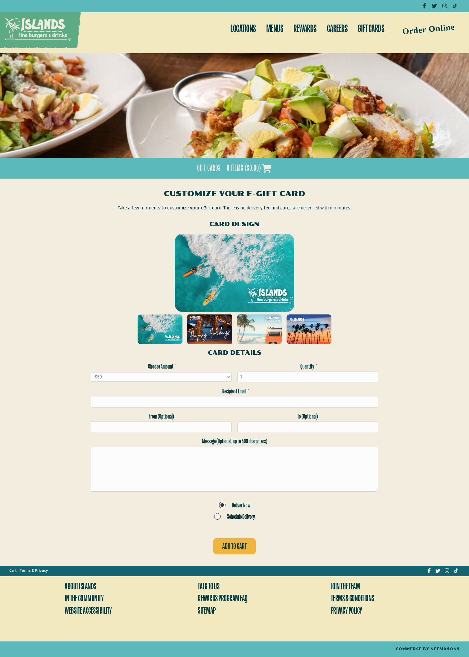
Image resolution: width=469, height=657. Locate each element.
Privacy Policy (346, 611)
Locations (243, 29)
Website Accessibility (88, 611)
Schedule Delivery (241, 517)
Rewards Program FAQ (223, 599)
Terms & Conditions (352, 599)
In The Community (84, 599)
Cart (13, 570)
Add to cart (234, 547)
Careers (337, 29)
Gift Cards (371, 29)
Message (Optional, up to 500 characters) (234, 442)
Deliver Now (241, 506)
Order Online (428, 29)
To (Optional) (307, 417)
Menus (275, 29)
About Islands (80, 587)
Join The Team (345, 587)
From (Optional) (161, 417)
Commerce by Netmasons (428, 649)
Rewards (305, 29)
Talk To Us (208, 587)
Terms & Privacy (34, 570)
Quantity (308, 367)
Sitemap (207, 611)
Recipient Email (235, 392)
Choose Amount (162, 367)
